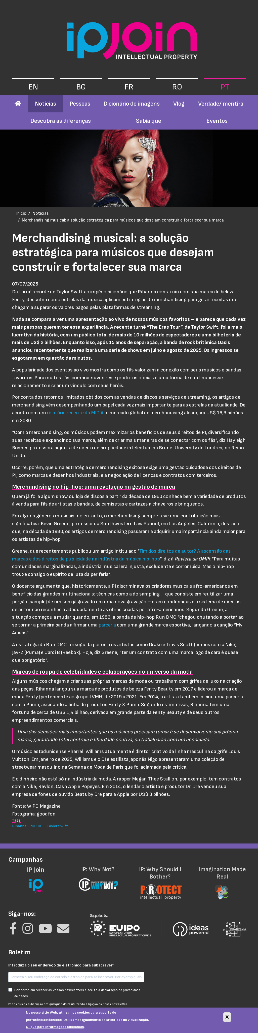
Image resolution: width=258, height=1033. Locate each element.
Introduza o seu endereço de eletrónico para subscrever (60, 965)
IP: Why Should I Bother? (160, 880)
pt (225, 87)
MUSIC (36, 826)
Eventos (217, 120)
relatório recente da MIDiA (75, 413)
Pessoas (80, 103)
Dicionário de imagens (132, 103)
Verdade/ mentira (220, 103)
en (33, 87)
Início (21, 213)
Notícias (45, 103)
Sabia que (148, 120)
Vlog (179, 103)
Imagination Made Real (222, 880)
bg (81, 87)
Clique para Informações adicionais (55, 1028)
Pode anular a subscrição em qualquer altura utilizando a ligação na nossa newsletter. (67, 1004)
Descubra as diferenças (60, 120)
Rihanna (19, 826)
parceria (107, 625)
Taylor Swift (57, 826)
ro (177, 87)
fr (129, 87)
